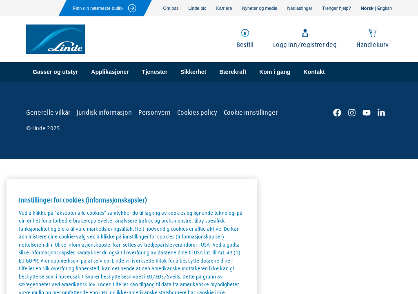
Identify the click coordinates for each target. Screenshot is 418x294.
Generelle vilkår (48, 112)
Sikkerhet (193, 72)
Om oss (171, 8)
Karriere (224, 8)
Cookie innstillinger (251, 112)
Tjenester (154, 72)
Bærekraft (232, 72)
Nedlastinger (299, 8)
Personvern (154, 112)
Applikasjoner (110, 72)
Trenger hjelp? (336, 8)
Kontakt (314, 72)
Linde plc (197, 8)
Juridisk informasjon (104, 112)
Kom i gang (274, 72)
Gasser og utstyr (55, 72)
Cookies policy (197, 112)
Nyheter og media (260, 8)
